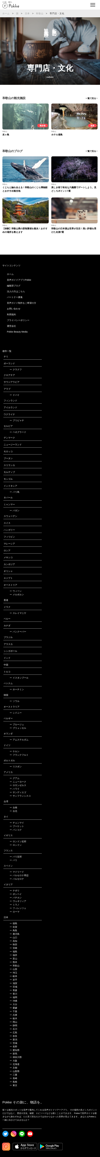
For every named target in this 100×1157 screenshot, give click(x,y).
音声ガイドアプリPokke (19, 280)
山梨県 (14, 1071)
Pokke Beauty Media (17, 331)
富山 (13, 958)
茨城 (13, 1043)
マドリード (17, 872)
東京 (13, 1085)
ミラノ (14, 904)
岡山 (13, 1022)
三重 (13, 1074)
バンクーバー (18, 631)
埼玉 (13, 972)
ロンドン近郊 (18, 841)
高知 (13, 941)
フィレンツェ (18, 908)
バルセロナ (17, 879)
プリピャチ (17, 420)
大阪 (13, 1060)
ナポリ (14, 890)
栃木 (13, 1018)
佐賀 (13, 927)
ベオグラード (18, 432)
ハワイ (14, 788)
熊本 (13, 962)
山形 (13, 969)
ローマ (14, 911)
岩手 (13, 979)
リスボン (16, 766)
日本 (27, 13)
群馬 (13, 1053)
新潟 (13, 1039)
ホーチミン (17, 689)
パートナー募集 (15, 297)
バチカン (16, 897)
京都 (13, 1067)
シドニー (16, 712)
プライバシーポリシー (18, 320)
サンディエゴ (18, 792)
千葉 (13, 1011)
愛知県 (14, 1050)
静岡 (13, 1025)
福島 (13, 951)
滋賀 (13, 983)
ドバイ (14, 395)
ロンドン (16, 845)
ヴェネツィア (18, 901)
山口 (13, 937)
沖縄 (13, 1001)
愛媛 (13, 1008)
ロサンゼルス (18, 785)
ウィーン (16, 591)
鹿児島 (14, 934)
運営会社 (11, 326)
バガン (14, 510)
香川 (13, 993)
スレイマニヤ (18, 613)
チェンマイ (17, 822)
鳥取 (13, 930)
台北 (13, 811)
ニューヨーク (18, 781)
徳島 (13, 923)
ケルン (14, 751)
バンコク (16, 829)
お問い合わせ (13, 308)
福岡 (13, 997)
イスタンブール (19, 677)
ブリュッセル (18, 728)
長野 (13, 1046)
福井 (13, 955)
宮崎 (13, 948)
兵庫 (13, 1015)
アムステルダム (19, 739)
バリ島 (14, 492)
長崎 (13, 1078)
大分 (13, 1004)
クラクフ (16, 369)
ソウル (14, 701)
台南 (13, 807)
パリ (13, 860)
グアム (14, 778)
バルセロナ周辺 (19, 875)
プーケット (17, 826)
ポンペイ (16, 894)
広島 (13, 1032)
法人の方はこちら (16, 291)
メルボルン (17, 594)
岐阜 (13, 976)
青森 (13, 990)
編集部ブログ (13, 285)
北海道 (14, 1064)
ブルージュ (17, 724)
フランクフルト (19, 755)
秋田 (13, 944)
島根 (13, 1082)
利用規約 (11, 314)
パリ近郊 (16, 856)
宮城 (13, 986)
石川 (13, 1029)
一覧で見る (91, 98)
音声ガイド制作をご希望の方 (21, 303)
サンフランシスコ (20, 796)
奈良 (13, 1036)
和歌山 (39, 13)
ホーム (6, 13)
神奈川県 (16, 1057)
